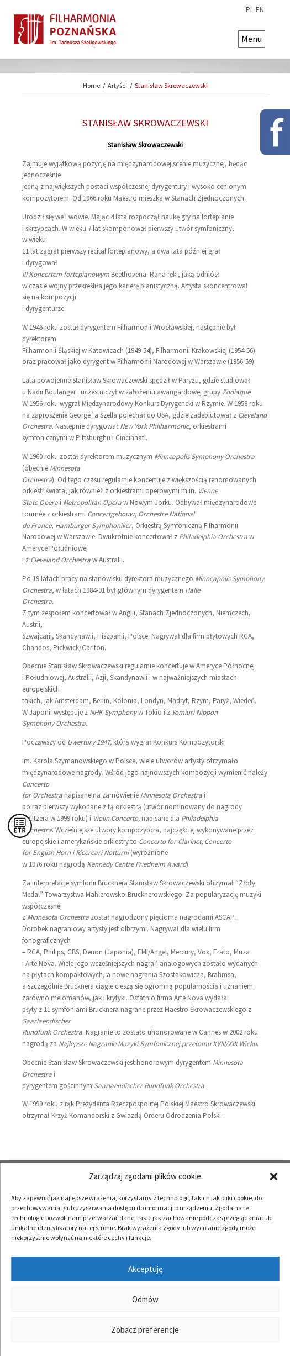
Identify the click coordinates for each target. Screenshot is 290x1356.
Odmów (145, 1299)
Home (91, 85)
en (260, 10)
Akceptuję (145, 1269)
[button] (273, 1176)
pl (250, 10)
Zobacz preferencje (145, 1330)
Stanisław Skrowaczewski (171, 85)
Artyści (117, 85)
